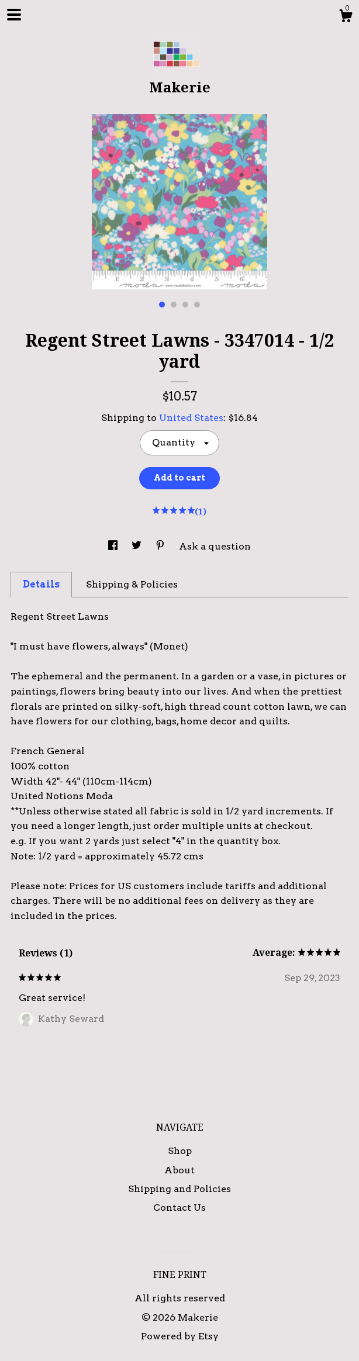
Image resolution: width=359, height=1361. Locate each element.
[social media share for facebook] (114, 546)
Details (41, 584)
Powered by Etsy (180, 1336)
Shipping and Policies (179, 1188)
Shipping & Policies (132, 584)
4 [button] (197, 305)
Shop (180, 1150)
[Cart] (345, 17)
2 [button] (174, 305)
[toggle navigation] (14, 14)
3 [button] (185, 305)
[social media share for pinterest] (161, 546)
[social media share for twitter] (138, 546)
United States (191, 417)
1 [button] (162, 305)
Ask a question (215, 546)
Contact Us (179, 1207)
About (179, 1170)
